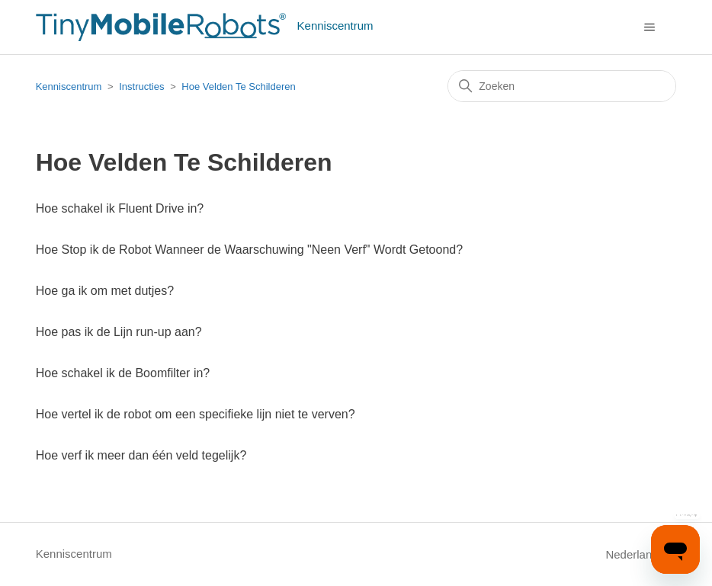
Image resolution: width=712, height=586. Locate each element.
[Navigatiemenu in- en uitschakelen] (649, 27)
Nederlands (640, 554)
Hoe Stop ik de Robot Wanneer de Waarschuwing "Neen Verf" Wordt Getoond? (249, 249)
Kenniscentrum (69, 86)
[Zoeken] (561, 86)
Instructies (141, 86)
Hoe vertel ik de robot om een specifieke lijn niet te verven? (195, 414)
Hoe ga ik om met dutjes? (105, 290)
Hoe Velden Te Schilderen (238, 86)
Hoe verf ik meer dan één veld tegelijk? (141, 455)
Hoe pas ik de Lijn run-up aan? (119, 331)
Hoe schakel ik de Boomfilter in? (123, 373)
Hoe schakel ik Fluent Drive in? (120, 208)
